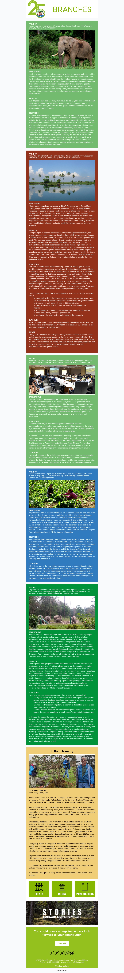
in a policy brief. (69, 431)
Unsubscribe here (62, 966)
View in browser (62, 970)
